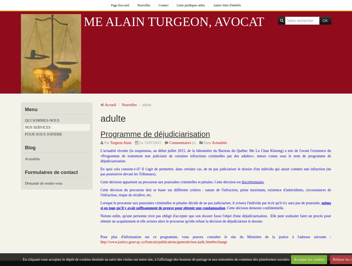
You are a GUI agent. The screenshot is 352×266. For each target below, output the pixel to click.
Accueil (110, 105)
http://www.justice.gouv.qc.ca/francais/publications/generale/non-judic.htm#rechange (163, 242)
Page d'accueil (120, 5)
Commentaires (180, 143)
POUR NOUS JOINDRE (43, 134)
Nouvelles (144, 5)
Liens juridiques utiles (191, 5)
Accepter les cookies (309, 259)
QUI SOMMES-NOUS (42, 121)
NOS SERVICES (38, 127)
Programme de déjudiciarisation (155, 134)
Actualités (32, 159)
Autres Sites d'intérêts (227, 5)
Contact (163, 5)
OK (325, 21)
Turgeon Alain (120, 143)
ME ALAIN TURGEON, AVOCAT (174, 22)
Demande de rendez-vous (44, 183)
